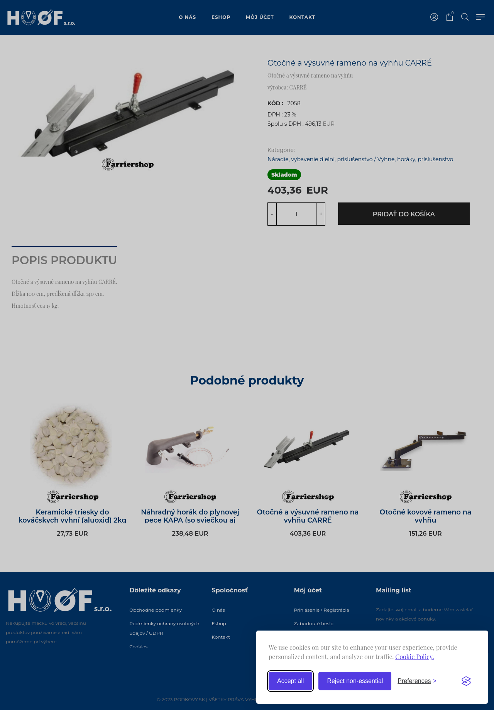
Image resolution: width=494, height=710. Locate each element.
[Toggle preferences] (417, 681)
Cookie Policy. (414, 657)
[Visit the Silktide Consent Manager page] (466, 681)
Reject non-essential (355, 681)
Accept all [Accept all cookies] (290, 681)
